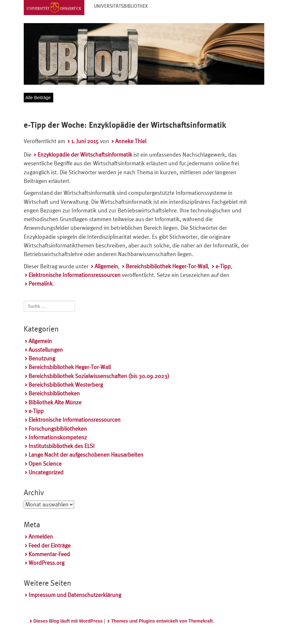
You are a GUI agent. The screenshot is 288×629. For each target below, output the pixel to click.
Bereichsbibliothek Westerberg (66, 384)
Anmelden (41, 536)
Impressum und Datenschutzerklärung (75, 594)
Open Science (45, 463)
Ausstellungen (46, 349)
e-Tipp (223, 266)
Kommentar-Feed (49, 554)
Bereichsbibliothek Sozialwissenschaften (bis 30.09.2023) (99, 376)
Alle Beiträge (38, 97)
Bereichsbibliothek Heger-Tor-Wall (167, 266)
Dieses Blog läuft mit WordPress (68, 621)
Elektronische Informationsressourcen (75, 274)
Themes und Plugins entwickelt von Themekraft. (162, 621)
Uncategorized (46, 472)
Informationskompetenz (58, 437)
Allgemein (106, 266)
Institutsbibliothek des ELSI (62, 446)
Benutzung (42, 358)
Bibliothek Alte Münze (55, 402)
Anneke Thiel (130, 141)
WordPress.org (46, 562)
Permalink (41, 283)
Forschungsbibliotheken (58, 428)
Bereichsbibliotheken (54, 393)
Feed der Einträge (50, 545)
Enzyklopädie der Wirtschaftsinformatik (85, 154)
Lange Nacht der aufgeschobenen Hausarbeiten (86, 454)
